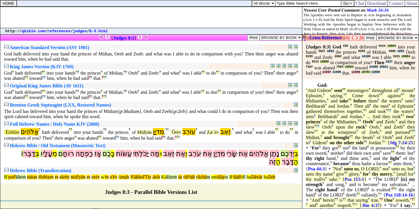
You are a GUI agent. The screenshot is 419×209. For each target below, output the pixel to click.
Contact (396, 3)
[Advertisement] (151, 17)
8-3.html (98, 31)
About (412, 3)
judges (80, 31)
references (59, 31)
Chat (359, 3)
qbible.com (33, 31)
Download (377, 3)
